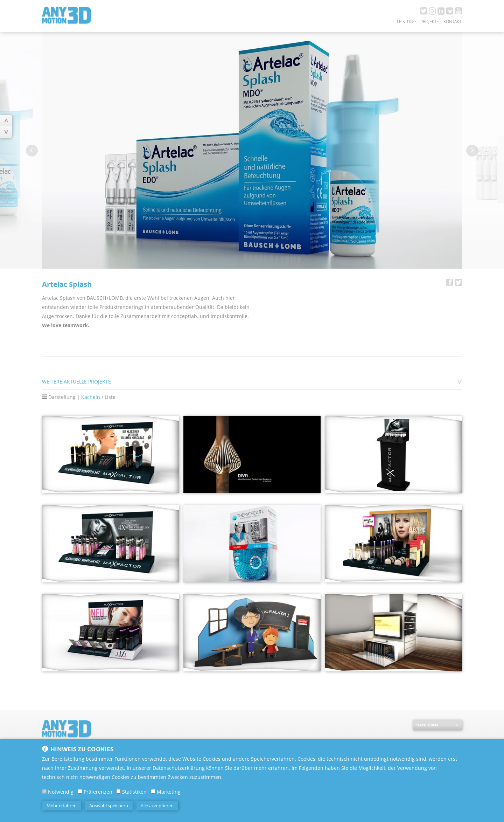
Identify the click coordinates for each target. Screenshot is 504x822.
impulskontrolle (229, 316)
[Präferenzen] (80, 794)
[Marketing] (153, 794)
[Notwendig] (44, 794)
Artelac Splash (59, 298)
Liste (110, 397)
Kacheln (90, 397)
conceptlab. (184, 316)
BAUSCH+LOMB (105, 298)
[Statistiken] (118, 794)
